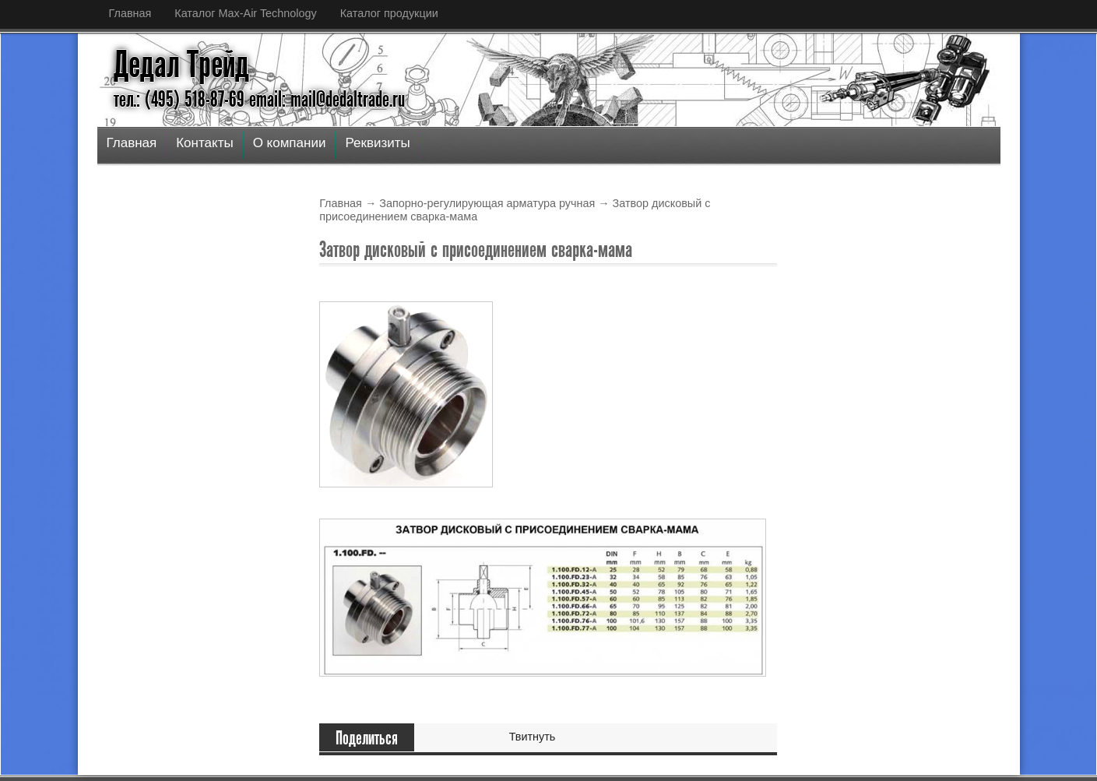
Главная (130, 13)
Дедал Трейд (181, 64)
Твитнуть (532, 736)
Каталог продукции (389, 13)
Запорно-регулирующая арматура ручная (487, 203)
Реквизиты (377, 142)
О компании (289, 142)
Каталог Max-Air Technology (245, 13)
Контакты (204, 142)
